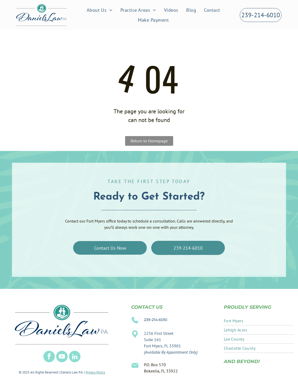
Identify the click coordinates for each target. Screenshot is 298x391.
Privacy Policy (95, 372)
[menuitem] (99, 10)
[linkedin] (74, 357)
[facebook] (49, 357)
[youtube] (62, 357)
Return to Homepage (149, 140)
